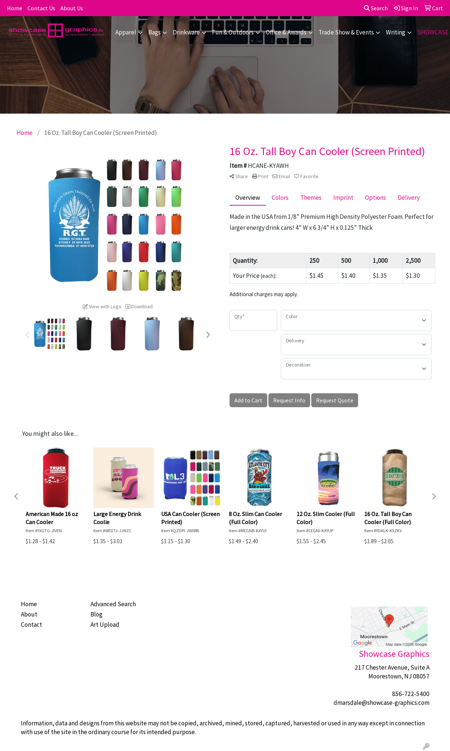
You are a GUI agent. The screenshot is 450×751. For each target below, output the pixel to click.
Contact (31, 625)
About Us (71, 8)
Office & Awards (286, 32)
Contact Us (41, 8)
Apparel (125, 32)
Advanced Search (113, 604)
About (29, 614)
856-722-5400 (410, 694)
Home (14, 8)
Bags (154, 32)
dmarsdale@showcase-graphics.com (381, 703)
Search (376, 8)
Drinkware (186, 32)
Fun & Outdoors (233, 32)
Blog (96, 614)
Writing (395, 32)
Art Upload (104, 625)
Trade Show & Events (346, 32)
